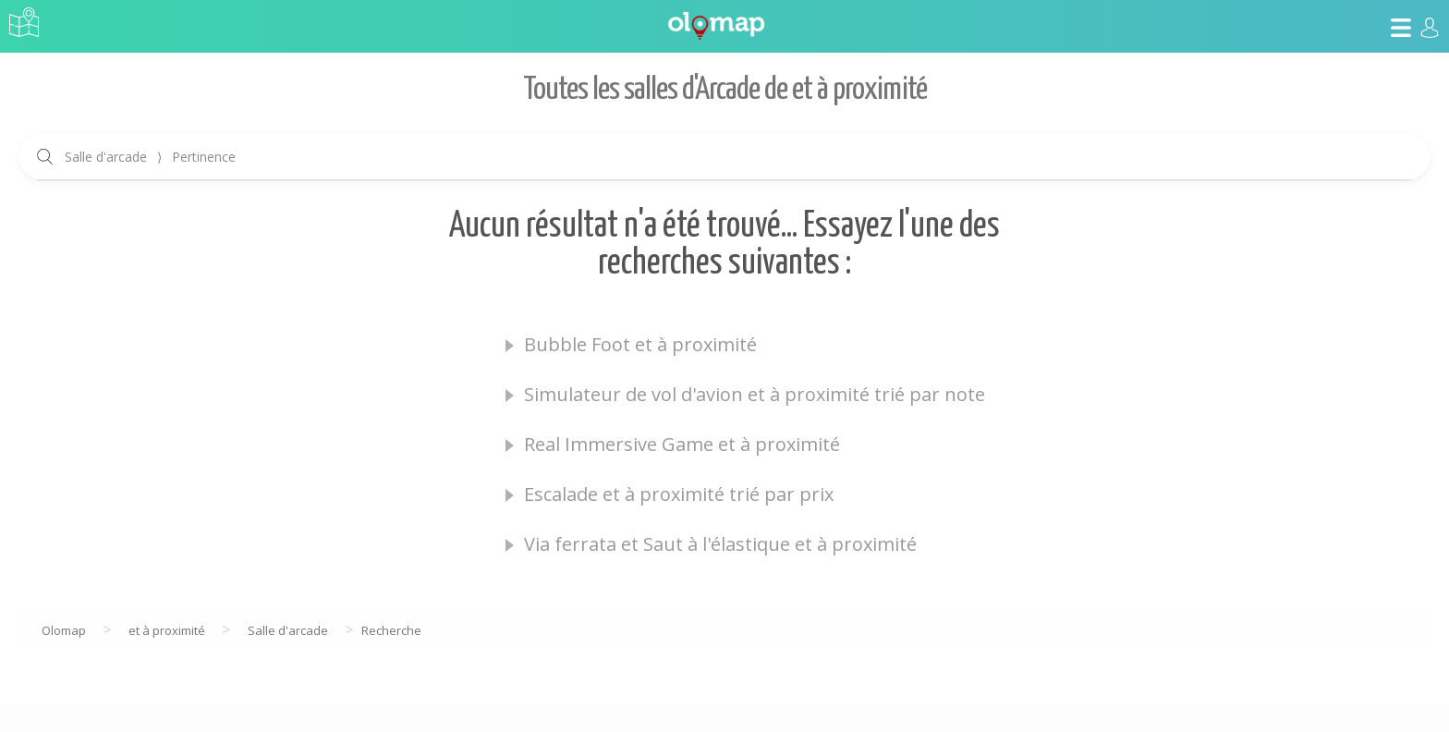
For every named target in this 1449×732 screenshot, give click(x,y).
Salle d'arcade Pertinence (150, 156)
